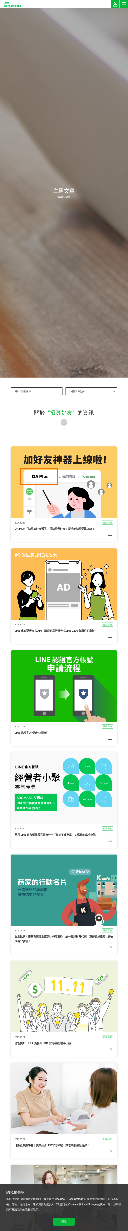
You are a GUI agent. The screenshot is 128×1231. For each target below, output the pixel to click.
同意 (64, 1221)
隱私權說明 (31, 1209)
